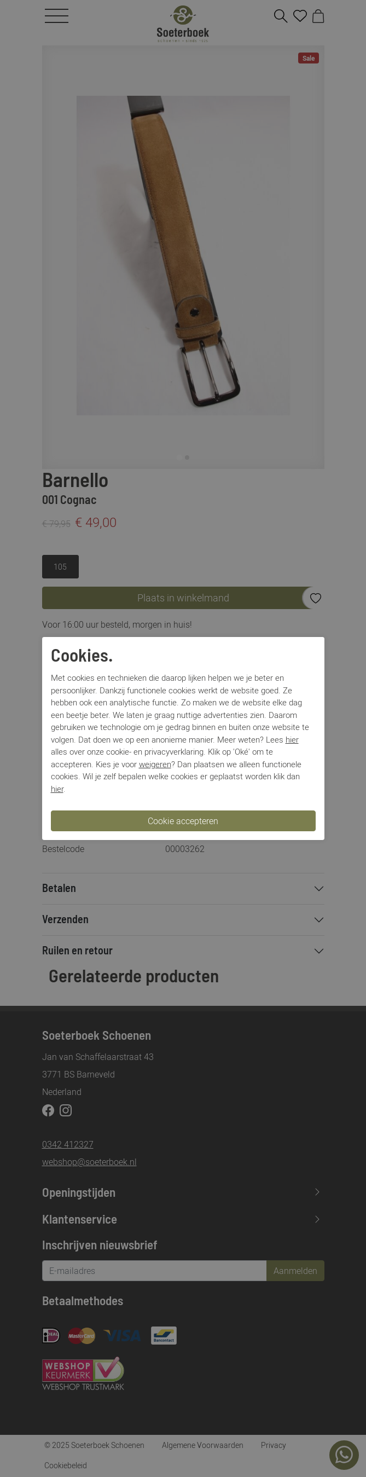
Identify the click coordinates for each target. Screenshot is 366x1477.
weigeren (155, 763)
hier (292, 739)
